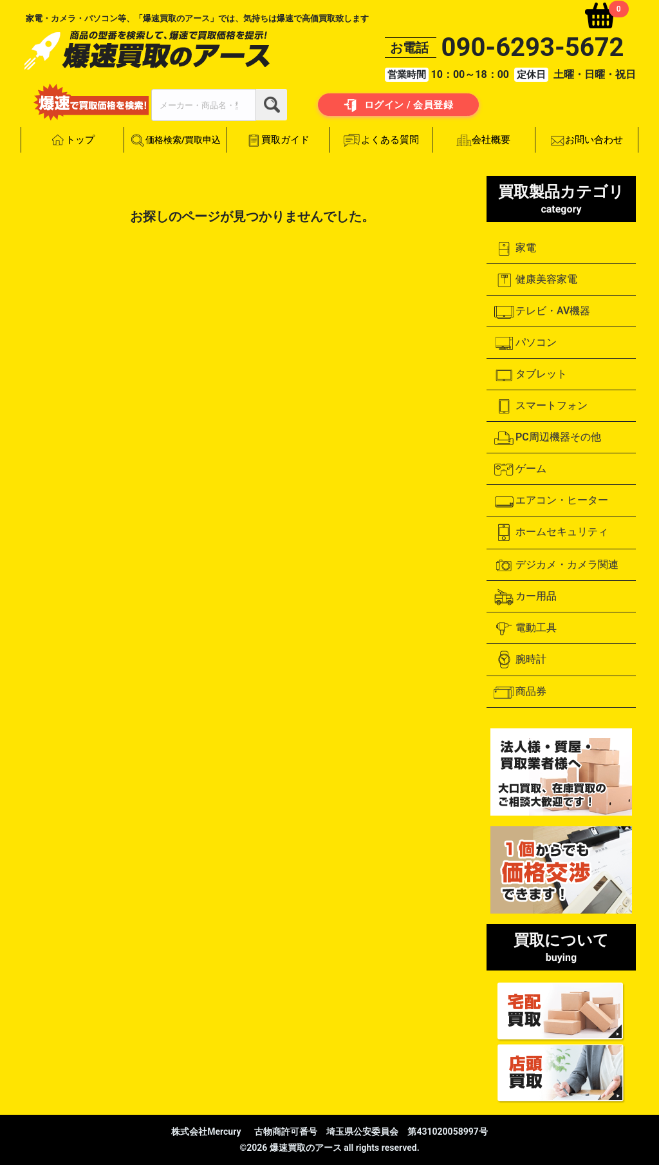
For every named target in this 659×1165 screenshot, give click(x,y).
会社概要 (484, 140)
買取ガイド (278, 140)
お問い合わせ (586, 140)
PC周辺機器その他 (547, 438)
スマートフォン (540, 406)
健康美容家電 (535, 280)
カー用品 (525, 597)
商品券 (519, 692)
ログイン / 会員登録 (399, 105)
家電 (514, 248)
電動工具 (525, 628)
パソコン (525, 343)
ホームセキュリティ (550, 532)
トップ (72, 140)
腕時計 (519, 659)
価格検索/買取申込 (175, 140)
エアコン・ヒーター (550, 501)
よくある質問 (381, 140)
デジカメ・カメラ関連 (555, 565)
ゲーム (519, 469)
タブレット (530, 374)
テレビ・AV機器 (541, 311)
